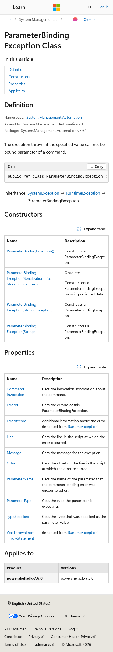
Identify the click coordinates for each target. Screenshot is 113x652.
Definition (16, 69)
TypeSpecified (18, 516)
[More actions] (104, 19)
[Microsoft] (56, 7)
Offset (12, 462)
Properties (17, 83)
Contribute (13, 636)
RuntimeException (83, 193)
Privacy (34, 636)
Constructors (19, 76)
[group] (56, 177)
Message (14, 452)
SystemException (43, 193)
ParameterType (19, 500)
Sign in (103, 6)
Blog (71, 628)
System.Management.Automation (39, 19)
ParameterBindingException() (30, 251)
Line (10, 436)
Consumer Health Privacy (72, 636)
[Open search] (89, 7)
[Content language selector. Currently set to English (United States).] (29, 603)
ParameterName (20, 478)
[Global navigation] (5, 7)
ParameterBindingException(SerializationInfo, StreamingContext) (29, 278)
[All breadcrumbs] (9, 19)
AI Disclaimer (15, 628)
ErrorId (12, 404)
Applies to (17, 90)
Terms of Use (15, 644)
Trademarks (41, 644)
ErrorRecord (16, 420)
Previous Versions (46, 628)
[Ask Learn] (75, 19)
